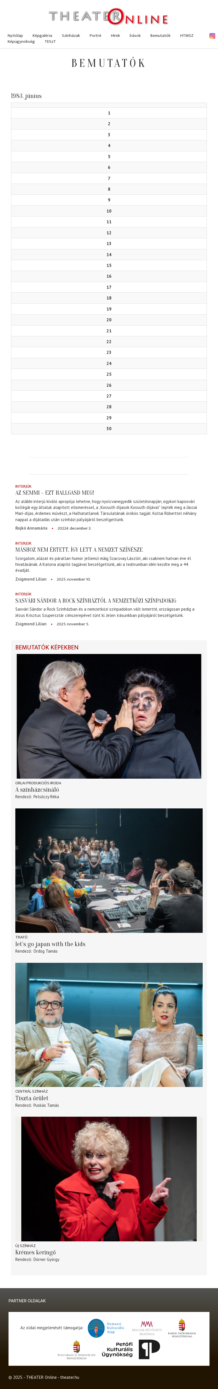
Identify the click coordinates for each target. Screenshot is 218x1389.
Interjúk (23, 486)
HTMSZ (187, 36)
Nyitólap (15, 36)
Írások (135, 36)
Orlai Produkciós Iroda (38, 783)
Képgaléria (42, 36)
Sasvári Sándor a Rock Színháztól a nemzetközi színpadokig (95, 600)
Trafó (21, 937)
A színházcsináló (37, 789)
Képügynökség (21, 41)
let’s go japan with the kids (50, 944)
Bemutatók (160, 36)
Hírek (115, 36)
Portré (95, 36)
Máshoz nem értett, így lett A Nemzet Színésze (79, 549)
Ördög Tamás (45, 951)
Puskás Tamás (46, 1105)
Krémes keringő (35, 1252)
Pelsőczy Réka (46, 796)
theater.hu (69, 1377)
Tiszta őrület (32, 1098)
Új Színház (25, 1246)
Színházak (71, 36)
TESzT (50, 41)
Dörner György (46, 1259)
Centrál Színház (31, 1091)
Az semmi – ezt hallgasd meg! (54, 492)
